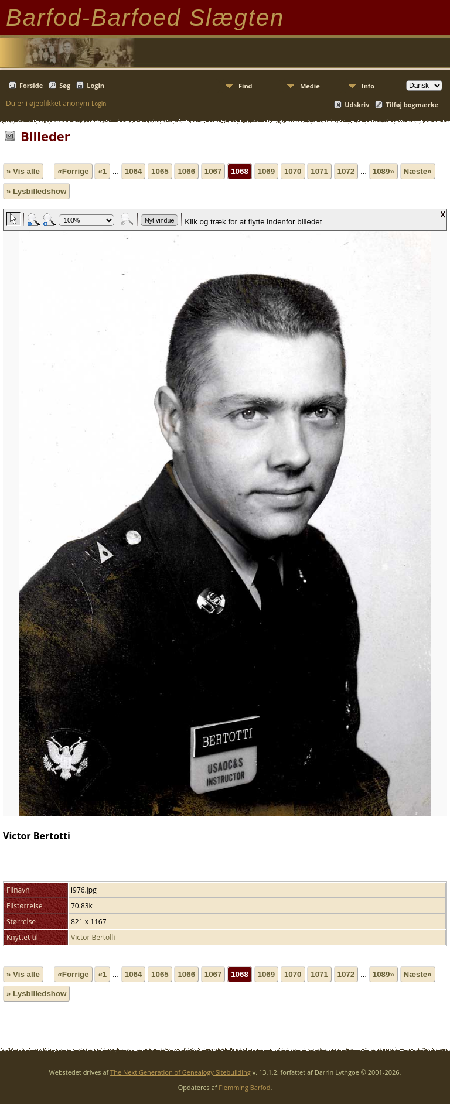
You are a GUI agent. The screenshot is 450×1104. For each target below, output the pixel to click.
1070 (293, 171)
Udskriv (357, 104)
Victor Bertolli (93, 937)
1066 (186, 171)
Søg (64, 85)
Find (245, 85)
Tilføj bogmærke (412, 104)
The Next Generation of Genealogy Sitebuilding (180, 1072)
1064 (133, 171)
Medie (310, 85)
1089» (383, 171)
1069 (266, 171)
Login (95, 85)
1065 (160, 171)
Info (368, 85)
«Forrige (72, 171)
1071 (319, 171)
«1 (102, 171)
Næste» (418, 171)
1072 (346, 171)
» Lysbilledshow (36, 191)
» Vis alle (23, 171)
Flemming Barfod (244, 1087)
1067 (213, 171)
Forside (31, 85)
